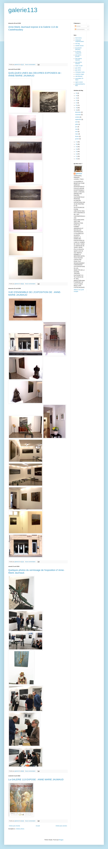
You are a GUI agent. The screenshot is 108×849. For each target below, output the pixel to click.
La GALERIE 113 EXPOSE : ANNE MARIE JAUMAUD (36, 779)
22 (76, 100)
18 (76, 110)
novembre (78, 114)
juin (76, 126)
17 (76, 142)
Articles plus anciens (61, 826)
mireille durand (79, 45)
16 (76, 144)
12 (76, 154)
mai (76, 129)
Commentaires (80, 29)
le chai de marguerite (78, 52)
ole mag (77, 43)
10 (76, 158)
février (77, 136)
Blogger (61, 840)
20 (76, 105)
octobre (77, 117)
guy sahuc (78, 68)
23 (76, 98)
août (76, 122)
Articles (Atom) (20, 829)
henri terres (78, 38)
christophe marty (80, 72)
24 (76, 95)
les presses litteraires (78, 48)
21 (76, 103)
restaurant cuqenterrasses (79, 40)
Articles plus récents (14, 826)
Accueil (38, 826)
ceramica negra (79, 74)
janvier (77, 139)
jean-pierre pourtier (78, 55)
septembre (78, 119)
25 (76, 93)
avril (76, 131)
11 (76, 156)
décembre (78, 112)
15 (76, 146)
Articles (77, 26)
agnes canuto (79, 82)
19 (76, 107)
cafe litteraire (78, 76)
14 (76, 149)
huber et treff (78, 65)
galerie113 (22, 10)
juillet (76, 124)
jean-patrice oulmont (78, 59)
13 (76, 151)
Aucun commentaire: (30, 64)
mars (76, 134)
